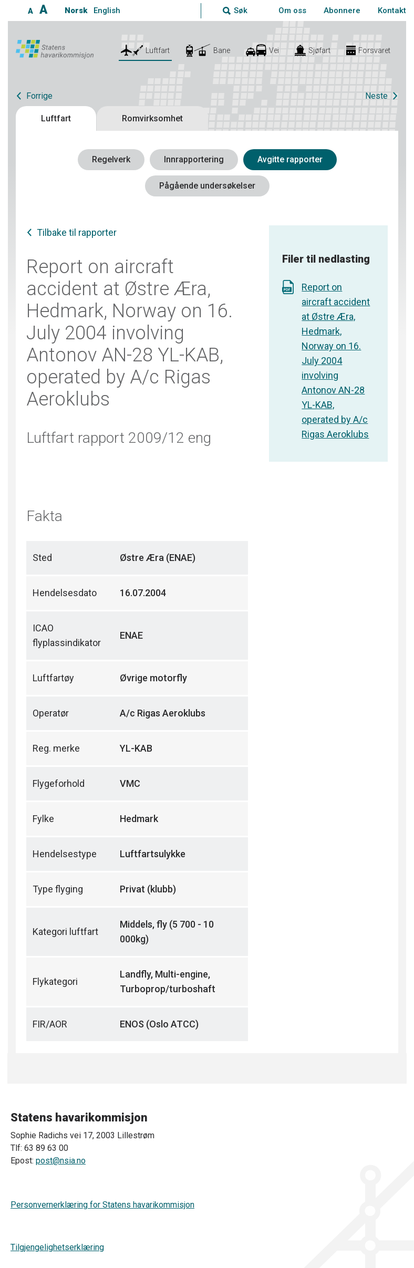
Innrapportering (194, 159)
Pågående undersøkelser (207, 186)
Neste (376, 96)
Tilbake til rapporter (77, 232)
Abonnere (342, 10)
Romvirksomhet (152, 118)
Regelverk (111, 159)
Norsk (76, 10)
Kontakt (392, 10)
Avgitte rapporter (290, 159)
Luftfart (56, 118)
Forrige (39, 96)
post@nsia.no (61, 1161)
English (107, 10)
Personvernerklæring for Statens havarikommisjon (102, 1205)
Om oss (292, 10)
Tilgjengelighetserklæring (57, 1247)
